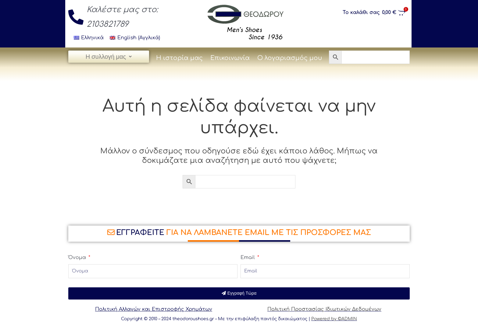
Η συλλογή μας (109, 56)
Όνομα (77, 257)
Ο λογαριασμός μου (289, 57)
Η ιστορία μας (179, 57)
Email (248, 257)
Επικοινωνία (230, 57)
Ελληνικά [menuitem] (92, 37)
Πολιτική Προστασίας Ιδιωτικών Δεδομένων (324, 309)
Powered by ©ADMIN (334, 319)
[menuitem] (89, 37)
